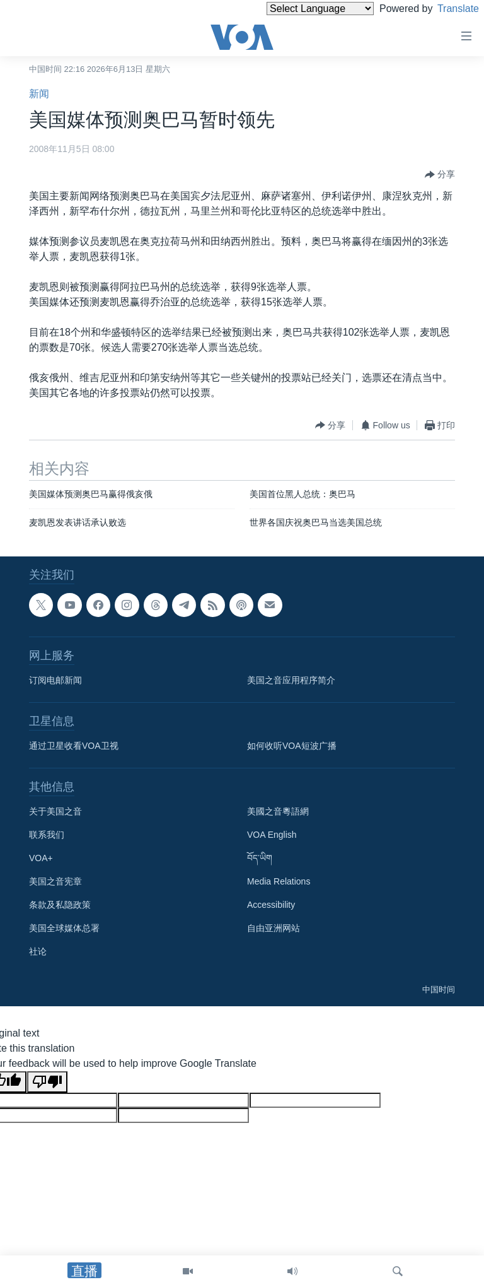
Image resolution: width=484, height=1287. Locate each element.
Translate (446, 8)
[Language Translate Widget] (298, 8)
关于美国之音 (55, 812)
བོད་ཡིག (259, 859)
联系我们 (46, 835)
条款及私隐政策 (60, 905)
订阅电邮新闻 (55, 681)
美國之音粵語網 (278, 812)
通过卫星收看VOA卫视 (73, 746)
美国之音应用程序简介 (291, 681)
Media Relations (278, 882)
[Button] (440, 174)
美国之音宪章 (55, 882)
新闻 (39, 93)
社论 (38, 952)
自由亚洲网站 (273, 929)
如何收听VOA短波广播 (292, 746)
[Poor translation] (47, 1082)
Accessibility (271, 905)
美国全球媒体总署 (64, 929)
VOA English (272, 835)
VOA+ (41, 859)
